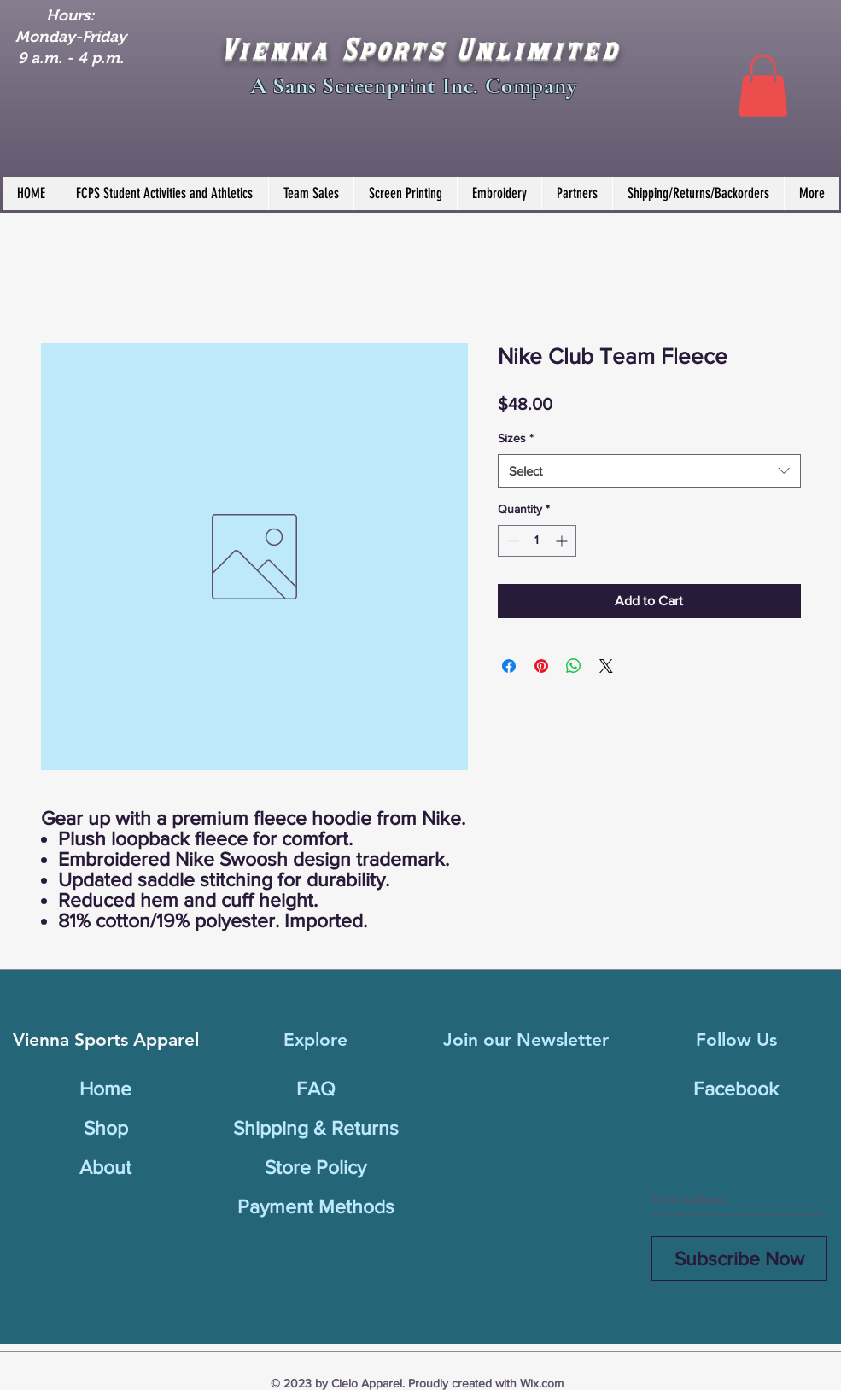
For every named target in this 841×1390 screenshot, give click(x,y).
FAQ (316, 1088)
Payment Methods (315, 1206)
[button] (763, 86)
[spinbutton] (537, 541)
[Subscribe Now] (739, 1258)
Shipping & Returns (316, 1128)
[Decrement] (511, 541)
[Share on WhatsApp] (574, 666)
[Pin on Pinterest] (541, 666)
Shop (106, 1128)
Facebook (736, 1088)
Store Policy (315, 1167)
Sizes (516, 438)
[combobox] (649, 471)
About (105, 1167)
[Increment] (563, 541)
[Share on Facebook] (509, 666)
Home (105, 1088)
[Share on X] (606, 666)
